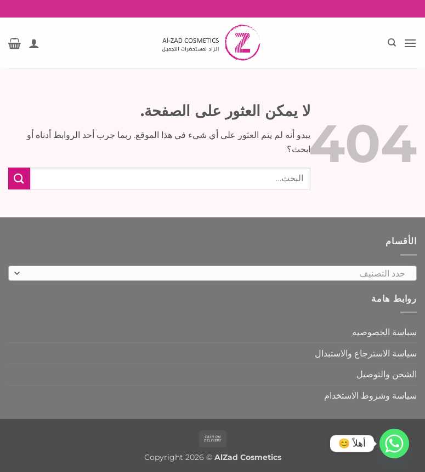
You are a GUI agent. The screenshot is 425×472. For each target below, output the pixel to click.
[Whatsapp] (394, 443)
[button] (410, 43)
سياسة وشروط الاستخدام (370, 395)
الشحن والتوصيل (386, 374)
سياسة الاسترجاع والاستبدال (366, 353)
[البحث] (391, 42)
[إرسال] (19, 178)
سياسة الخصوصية (384, 332)
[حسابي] (34, 43)
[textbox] (215, 273)
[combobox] (212, 273)
